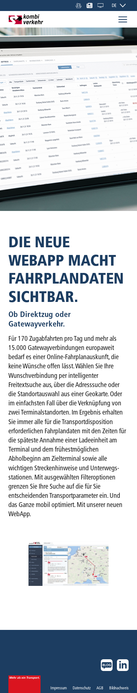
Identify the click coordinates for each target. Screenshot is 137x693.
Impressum (58, 688)
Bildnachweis (119, 688)
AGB (99, 688)
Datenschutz (82, 688)
